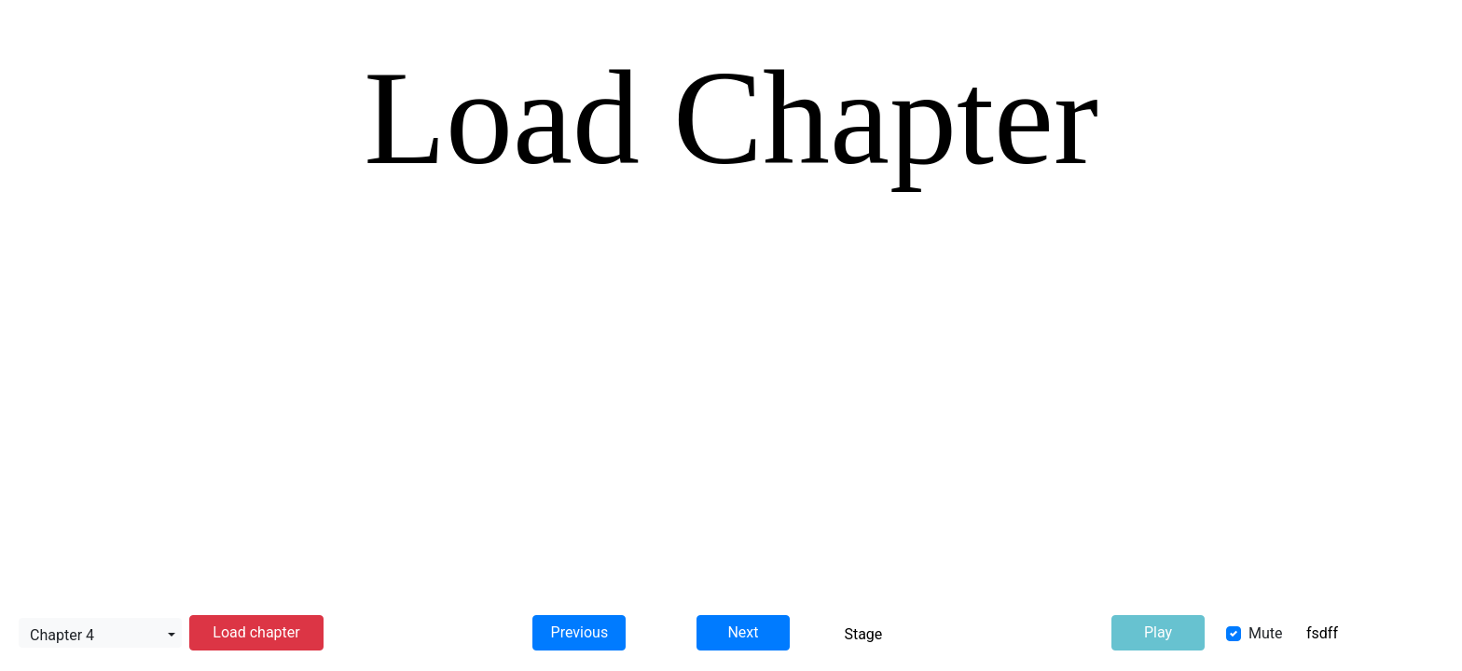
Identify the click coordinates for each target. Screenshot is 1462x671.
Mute (1265, 633)
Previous (580, 632)
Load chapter (256, 632)
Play (1158, 632)
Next (742, 632)
